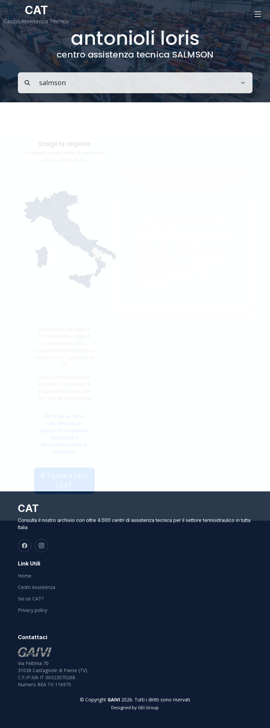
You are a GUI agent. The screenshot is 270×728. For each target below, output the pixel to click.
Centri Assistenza (36, 587)
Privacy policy (32, 610)
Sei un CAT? (30, 598)
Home (24, 576)
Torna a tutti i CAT (64, 484)
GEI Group (148, 707)
